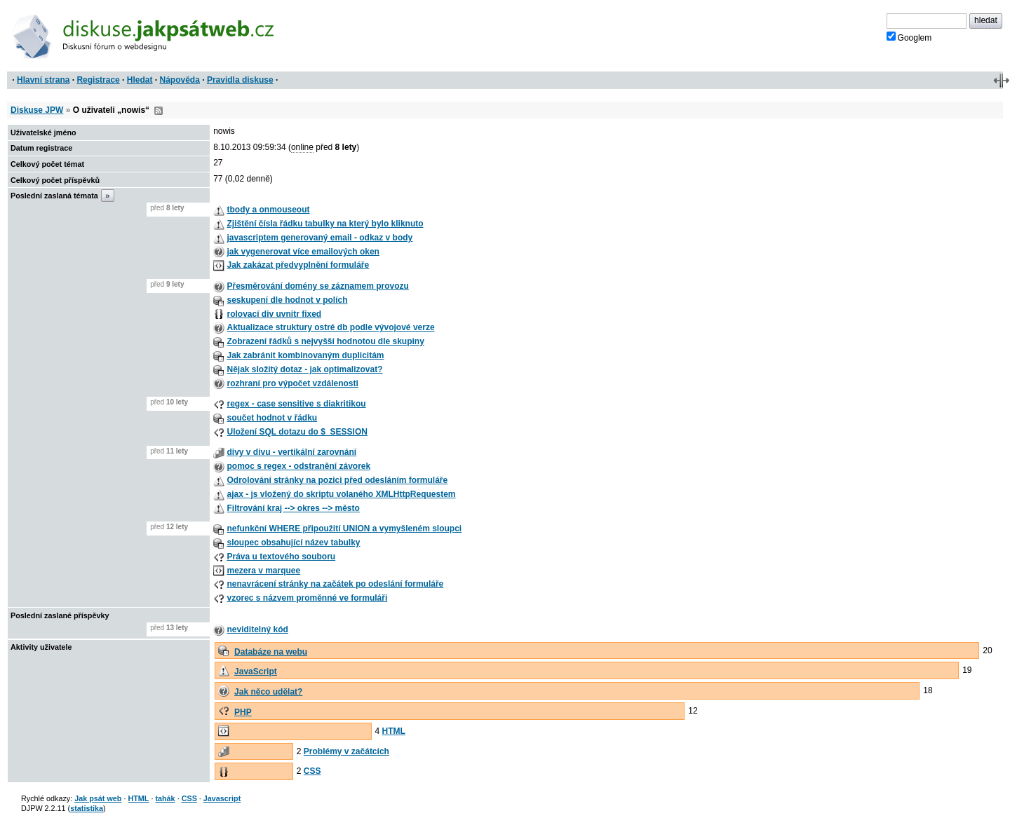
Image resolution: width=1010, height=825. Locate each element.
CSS (312, 771)
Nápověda (180, 80)
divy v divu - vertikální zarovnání (291, 452)
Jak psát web (97, 798)
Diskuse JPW (37, 110)
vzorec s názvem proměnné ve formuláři (307, 598)
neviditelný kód (257, 629)
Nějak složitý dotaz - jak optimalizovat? (304, 369)
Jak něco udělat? (268, 692)
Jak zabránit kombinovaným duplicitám (305, 355)
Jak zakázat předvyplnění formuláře (298, 265)
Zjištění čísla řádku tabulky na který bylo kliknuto (325, 224)
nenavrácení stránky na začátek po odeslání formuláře (335, 584)
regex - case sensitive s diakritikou (296, 404)
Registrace (97, 80)
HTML (393, 731)
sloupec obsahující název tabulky (293, 542)
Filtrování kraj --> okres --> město (293, 508)
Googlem (909, 37)
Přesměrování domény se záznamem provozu (317, 286)
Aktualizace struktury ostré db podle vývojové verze (330, 327)
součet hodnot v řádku (272, 418)
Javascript (222, 798)
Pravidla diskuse (240, 80)
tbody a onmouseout (268, 209)
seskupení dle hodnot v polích (287, 300)
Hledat (140, 80)
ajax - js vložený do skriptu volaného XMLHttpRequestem (341, 494)
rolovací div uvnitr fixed (274, 314)
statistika (86, 808)
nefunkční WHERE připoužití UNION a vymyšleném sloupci (344, 528)
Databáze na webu (270, 652)
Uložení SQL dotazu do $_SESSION (297, 432)
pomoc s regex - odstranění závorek (298, 466)
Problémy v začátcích (346, 751)
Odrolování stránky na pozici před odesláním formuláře (337, 480)
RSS (158, 111)
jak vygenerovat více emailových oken (303, 252)
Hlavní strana (43, 80)
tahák (165, 798)
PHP (243, 712)
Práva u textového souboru (281, 556)
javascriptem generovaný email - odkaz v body (319, 238)
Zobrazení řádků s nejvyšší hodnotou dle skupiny (325, 341)
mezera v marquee (263, 570)
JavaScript (255, 671)
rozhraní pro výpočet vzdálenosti (292, 383)
